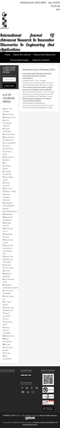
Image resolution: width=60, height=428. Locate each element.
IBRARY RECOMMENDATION (10, 209)
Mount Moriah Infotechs (48, 415)
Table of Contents (41, 60)
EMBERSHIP (8, 214)
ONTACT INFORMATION (8, 147)
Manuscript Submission (44, 54)
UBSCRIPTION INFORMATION (8, 308)
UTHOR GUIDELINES (7, 129)
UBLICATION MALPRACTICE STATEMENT (8, 259)
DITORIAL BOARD (7, 167)
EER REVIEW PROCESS (7, 235)
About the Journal (21, 54)
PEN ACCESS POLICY (8, 229)
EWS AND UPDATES (7, 224)
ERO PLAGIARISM (7, 357)
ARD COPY (7, 188)
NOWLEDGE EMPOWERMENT (8, 204)
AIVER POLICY (9, 336)
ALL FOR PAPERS (9, 143)
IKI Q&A (6, 344)
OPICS (6, 319)
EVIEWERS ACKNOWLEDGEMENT (10, 286)
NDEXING (6, 194)
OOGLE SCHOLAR (6, 184)
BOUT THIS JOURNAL (7, 109)
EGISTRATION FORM (8, 280)
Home (7, 54)
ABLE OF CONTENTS (7, 314)
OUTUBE (6, 353)
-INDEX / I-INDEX (9, 191)
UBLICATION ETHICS (8, 241)
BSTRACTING (8, 114)
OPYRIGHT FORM (7, 152)
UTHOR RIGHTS (9, 134)
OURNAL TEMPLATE (6, 198)
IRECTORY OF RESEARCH (8, 158)
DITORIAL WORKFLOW (7, 172)
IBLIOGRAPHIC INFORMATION (8, 138)
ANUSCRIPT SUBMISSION (8, 218)
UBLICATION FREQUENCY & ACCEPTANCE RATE (8, 249)
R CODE (6, 270)
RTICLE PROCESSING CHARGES (7, 123)
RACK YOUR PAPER (7, 323)
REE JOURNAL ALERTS (8, 178)
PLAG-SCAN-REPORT (8, 348)
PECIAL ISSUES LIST (8, 297)
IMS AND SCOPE (9, 117)
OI (4, 163)
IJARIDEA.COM (8, 415)
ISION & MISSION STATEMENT (7, 330)
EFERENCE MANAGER (7, 274)
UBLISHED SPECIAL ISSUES (8, 266)
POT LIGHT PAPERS (7, 303)
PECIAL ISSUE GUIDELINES (8, 291)
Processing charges (19, 60)
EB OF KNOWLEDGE (7, 340)
